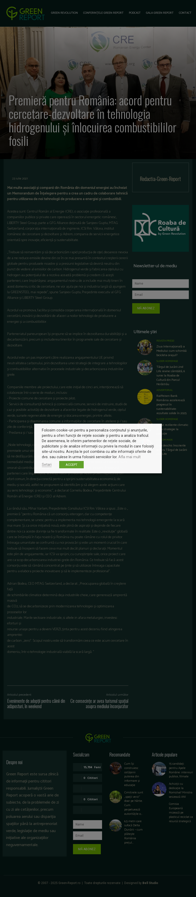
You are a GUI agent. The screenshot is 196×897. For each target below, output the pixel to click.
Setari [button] (47, 464)
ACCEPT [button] (71, 465)
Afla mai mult (129, 457)
